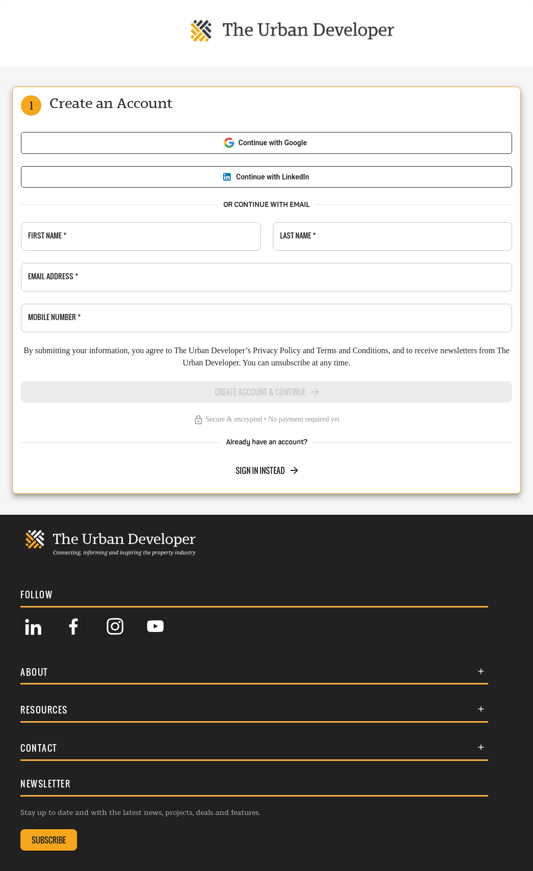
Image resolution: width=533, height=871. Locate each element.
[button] (254, 672)
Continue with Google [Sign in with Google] (265, 143)
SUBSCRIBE (49, 840)
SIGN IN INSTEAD (268, 470)
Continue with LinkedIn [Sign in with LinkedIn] (265, 177)
